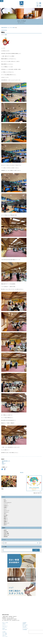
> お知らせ (3, 615)
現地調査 (5, 521)
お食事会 (5, 507)
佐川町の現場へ (6, 531)
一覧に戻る (21, 472)
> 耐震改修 (24, 615)
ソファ (3, 464)
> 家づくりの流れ (25, 616)
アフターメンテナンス (7, 502)
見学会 (5, 524)
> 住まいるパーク (4, 617)
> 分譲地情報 (24, 614)
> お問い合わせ (4, 629)
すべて (5, 499)
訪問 (2, 462)
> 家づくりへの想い (5, 614)
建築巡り (5, 518)
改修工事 (5, 530)
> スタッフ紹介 (4, 624)
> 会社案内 (3, 623)
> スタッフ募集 (4, 625)
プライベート (6, 510)
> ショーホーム (4, 618)
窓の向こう (4, 463)
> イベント (3, 616)
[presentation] (36, 632)
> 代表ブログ (4, 626)
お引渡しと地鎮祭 (6, 533)
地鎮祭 (5, 516)
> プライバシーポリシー (5, 630)
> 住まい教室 (24, 617)
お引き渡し (5, 505)
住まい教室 (5, 515)
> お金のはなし (24, 618)
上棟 (4, 513)
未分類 (6, 34)
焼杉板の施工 (6, 536)
